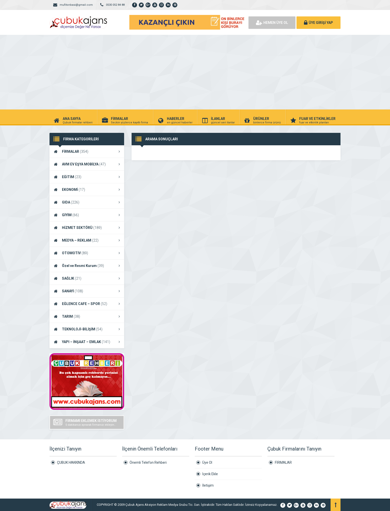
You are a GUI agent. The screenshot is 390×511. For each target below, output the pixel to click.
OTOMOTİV (86, 253)
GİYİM (86, 215)
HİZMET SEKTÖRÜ (86, 227)
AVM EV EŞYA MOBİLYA (86, 164)
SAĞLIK (86, 278)
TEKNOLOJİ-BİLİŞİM (86, 329)
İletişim (208, 485)
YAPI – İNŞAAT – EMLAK (86, 342)
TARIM (86, 316)
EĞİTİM (86, 177)
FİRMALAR (86, 151)
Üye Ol (207, 462)
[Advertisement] (195, 72)
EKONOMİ (86, 189)
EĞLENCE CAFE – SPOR (86, 304)
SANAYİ (86, 291)
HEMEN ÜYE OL (272, 22)
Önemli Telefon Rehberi (148, 462)
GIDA (86, 202)
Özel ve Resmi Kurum (86, 265)
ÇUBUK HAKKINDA (71, 462)
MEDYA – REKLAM (86, 240)
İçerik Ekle (210, 474)
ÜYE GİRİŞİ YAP (318, 22)
